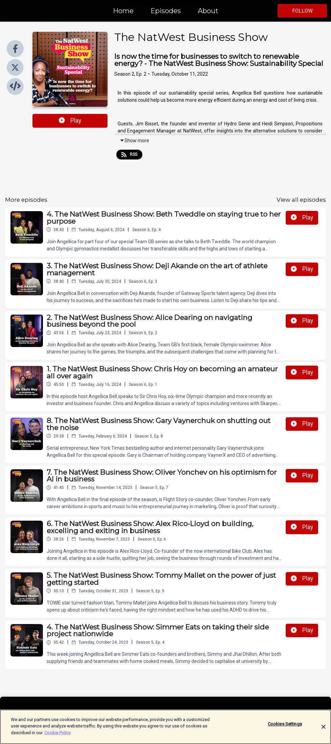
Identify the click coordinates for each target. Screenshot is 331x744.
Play (70, 120)
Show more (134, 140)
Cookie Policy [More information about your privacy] (57, 737)
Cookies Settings (285, 728)
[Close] (323, 731)
